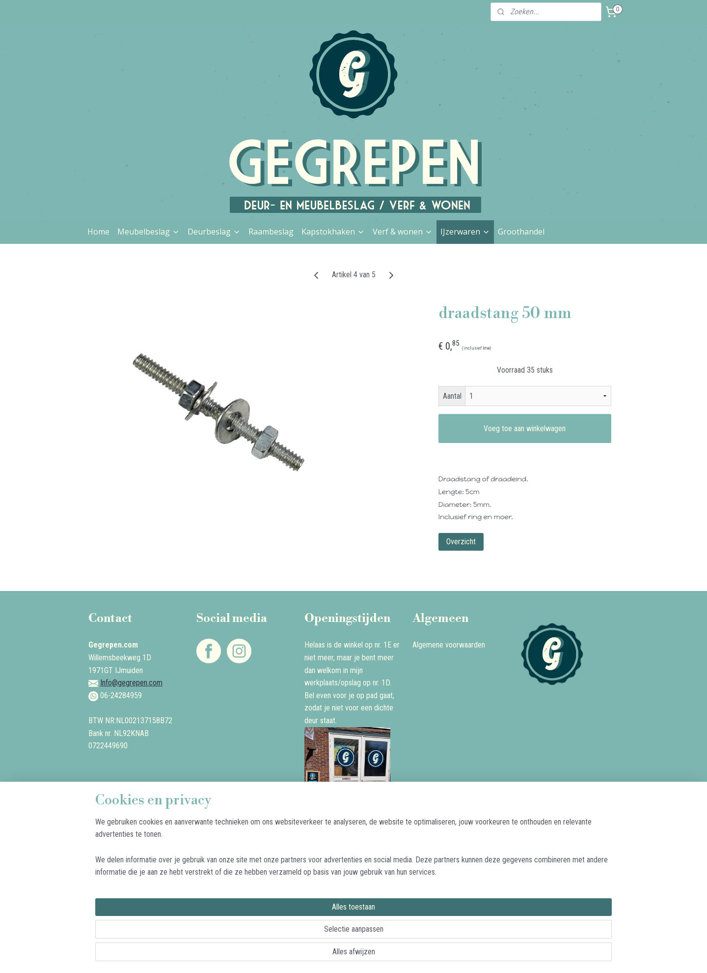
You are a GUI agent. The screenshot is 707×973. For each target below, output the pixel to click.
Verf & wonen (403, 231)
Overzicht (461, 541)
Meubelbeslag (148, 231)
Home (98, 231)
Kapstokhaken (333, 231)
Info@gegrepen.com (131, 682)
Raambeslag (271, 231)
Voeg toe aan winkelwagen (525, 428)
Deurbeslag (214, 231)
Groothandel (521, 231)
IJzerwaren (465, 231)
